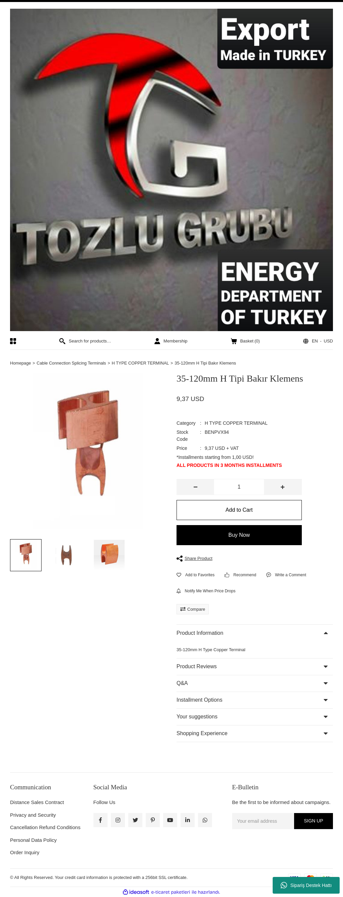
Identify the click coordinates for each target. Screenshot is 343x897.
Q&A (182, 683)
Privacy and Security (33, 815)
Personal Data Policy (33, 840)
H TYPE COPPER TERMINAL (236, 423)
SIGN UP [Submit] (313, 821)
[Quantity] (239, 487)
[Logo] (171, 170)
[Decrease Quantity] (195, 487)
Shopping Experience (202, 733)
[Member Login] (171, 341)
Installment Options (199, 700)
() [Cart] (245, 341)
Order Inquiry (25, 853)
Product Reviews (197, 667)
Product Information (200, 633)
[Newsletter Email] (282, 821)
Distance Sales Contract (37, 802)
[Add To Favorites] (195, 575)
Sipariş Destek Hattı (306, 885)
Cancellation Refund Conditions (45, 827)
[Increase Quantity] (282, 487)
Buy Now (239, 535)
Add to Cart (239, 510)
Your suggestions (197, 717)
